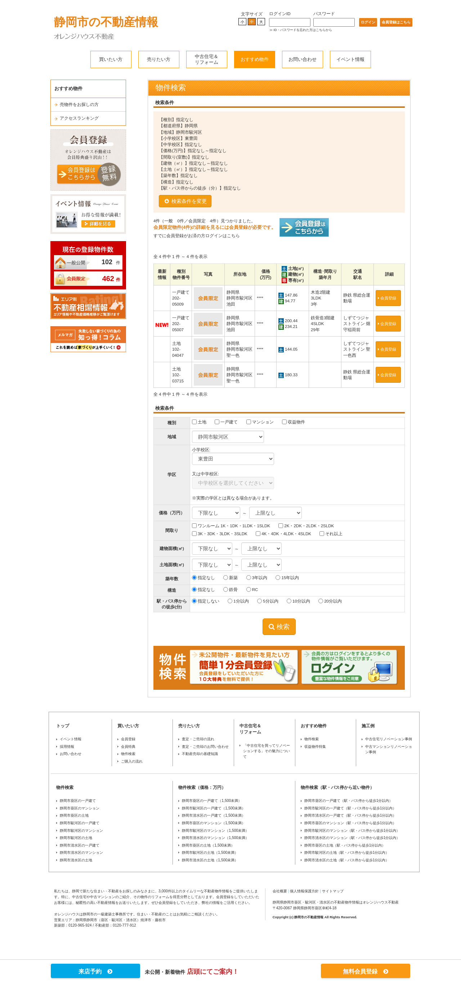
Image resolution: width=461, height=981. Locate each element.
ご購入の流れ (132, 761)
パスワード (324, 14)
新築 (230, 577)
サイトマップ (333, 891)
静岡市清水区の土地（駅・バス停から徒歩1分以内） (346, 860)
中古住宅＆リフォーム (206, 59)
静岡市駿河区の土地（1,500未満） (210, 853)
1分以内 (238, 601)
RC (252, 589)
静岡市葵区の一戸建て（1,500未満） (212, 801)
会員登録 (388, 298)
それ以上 (331, 533)
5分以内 (267, 601)
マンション (260, 422)
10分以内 (298, 601)
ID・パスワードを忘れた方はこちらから (303, 30)
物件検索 (128, 754)
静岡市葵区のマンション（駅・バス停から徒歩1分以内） (350, 823)
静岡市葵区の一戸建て (78, 801)
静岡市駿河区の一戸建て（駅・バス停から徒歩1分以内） (350, 808)
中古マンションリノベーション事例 (388, 749)
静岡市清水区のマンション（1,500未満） (215, 838)
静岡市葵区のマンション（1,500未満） (213, 823)
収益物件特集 (315, 747)
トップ (62, 726)
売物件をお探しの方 (79, 104)
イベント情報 (350, 59)
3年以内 (257, 577)
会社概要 (280, 891)
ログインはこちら (222, 236)
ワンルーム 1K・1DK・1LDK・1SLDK (231, 525)
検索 (279, 626)
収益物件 (293, 422)
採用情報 (67, 747)
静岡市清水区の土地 (76, 860)
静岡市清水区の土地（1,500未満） (210, 860)
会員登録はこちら (396, 22)
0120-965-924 (80, 925)
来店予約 (95, 971)
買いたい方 (110, 59)
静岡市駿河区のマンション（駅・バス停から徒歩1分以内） (352, 831)
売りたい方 (158, 59)
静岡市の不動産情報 (106, 22)
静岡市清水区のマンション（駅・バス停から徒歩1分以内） (352, 838)
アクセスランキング (79, 118)
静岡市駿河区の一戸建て (79, 823)
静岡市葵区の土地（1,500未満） (208, 845)
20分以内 (330, 601)
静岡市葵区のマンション (79, 808)
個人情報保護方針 (304, 891)
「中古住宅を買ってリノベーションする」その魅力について (266, 751)
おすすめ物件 (255, 59)
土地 (199, 422)
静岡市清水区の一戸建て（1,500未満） (213, 815)
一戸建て (226, 422)
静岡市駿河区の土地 (76, 838)
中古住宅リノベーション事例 (388, 739)
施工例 (368, 726)
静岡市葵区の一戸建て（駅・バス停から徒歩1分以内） (348, 801)
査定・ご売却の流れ (198, 739)
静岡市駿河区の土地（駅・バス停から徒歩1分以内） (346, 853)
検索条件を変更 (185, 201)
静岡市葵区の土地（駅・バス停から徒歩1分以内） (345, 845)
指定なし (203, 577)
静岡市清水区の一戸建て (79, 845)
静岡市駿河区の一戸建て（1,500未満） (213, 808)
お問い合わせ (302, 59)
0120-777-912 (124, 925)
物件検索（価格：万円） (202, 787)
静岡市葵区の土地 (74, 815)
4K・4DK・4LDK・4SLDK (283, 533)
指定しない (205, 601)
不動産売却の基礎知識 (200, 754)
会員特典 (128, 747)
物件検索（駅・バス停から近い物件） (337, 787)
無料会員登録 (365, 971)
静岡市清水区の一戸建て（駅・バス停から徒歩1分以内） (350, 815)
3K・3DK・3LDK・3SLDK (219, 533)
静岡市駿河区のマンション (81, 831)
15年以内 (287, 577)
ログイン (368, 22)
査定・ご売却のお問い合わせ (205, 747)
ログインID (280, 14)
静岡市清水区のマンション (81, 853)
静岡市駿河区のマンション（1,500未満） (215, 831)
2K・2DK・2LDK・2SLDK (306, 525)
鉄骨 (230, 589)
